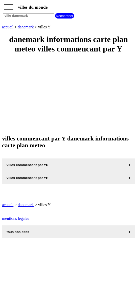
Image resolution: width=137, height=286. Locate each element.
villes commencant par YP (27, 178)
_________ (8, 5)
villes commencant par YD (28, 165)
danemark (26, 27)
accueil (7, 27)
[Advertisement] (68, 94)
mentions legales (15, 218)
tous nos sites (18, 232)
